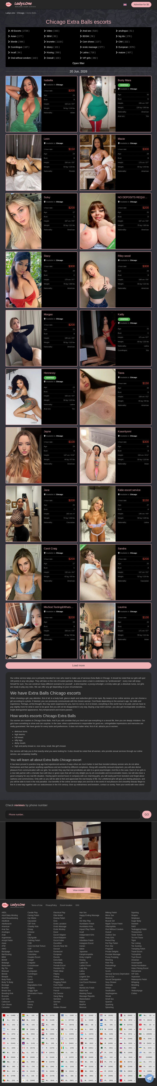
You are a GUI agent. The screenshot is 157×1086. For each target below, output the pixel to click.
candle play (33, 912)
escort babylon (60, 938)
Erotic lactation (60, 924)
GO (147, 814)
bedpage (5, 963)
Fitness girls (59, 979)
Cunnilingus (32, 974)
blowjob (5, 977)
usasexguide (136, 963)
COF (30, 949)
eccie (30, 1007)
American (6, 926)
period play (110, 940)
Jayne (47, 431)
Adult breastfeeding (10, 918)
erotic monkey (59, 929)
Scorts (108, 971)
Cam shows (7, 1004)
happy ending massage (89, 915)
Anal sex (5, 929)
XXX (77, 905)
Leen (47, 138)
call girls (5, 999)
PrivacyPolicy (51, 905)
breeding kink (7, 993)
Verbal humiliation (138, 965)
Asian (4, 943)
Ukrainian (135, 960)
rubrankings (110, 965)
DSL (29, 999)
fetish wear (59, 971)
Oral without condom (114, 929)
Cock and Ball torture (37, 946)
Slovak (108, 996)
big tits (5, 968)
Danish (30, 982)
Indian (82, 938)
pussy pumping (111, 957)
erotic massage (60, 926)
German (57, 1002)
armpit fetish (7, 940)
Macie (121, 138)
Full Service (58, 993)
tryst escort (136, 957)
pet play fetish (111, 943)
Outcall (108, 932)
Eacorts (31, 1002)
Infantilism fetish (86, 940)
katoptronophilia (86, 954)
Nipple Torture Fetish (114, 924)
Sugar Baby (136, 921)
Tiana (121, 372)
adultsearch (6, 924)
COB (30, 943)
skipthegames (111, 993)
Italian (82, 949)
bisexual (5, 971)
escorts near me (60, 946)
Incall (82, 932)
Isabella (48, 80)
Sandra (122, 548)
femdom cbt (59, 968)
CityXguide (32, 938)
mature (82, 1002)
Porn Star (109, 946)
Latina (82, 971)
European (58, 954)
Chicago (21, 13)
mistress (108, 918)
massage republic (87, 996)
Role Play (109, 963)
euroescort (58, 952)
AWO (4, 949)
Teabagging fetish (139, 929)
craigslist (31, 963)
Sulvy (47, 197)
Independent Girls (87, 935)
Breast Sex (6, 991)
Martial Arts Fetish (87, 988)
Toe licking (136, 943)
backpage (6, 952)
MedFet (83, 1004)
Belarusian (6, 965)
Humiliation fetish (87, 924)
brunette (5, 996)
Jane (46, 490)
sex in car (109, 977)
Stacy (47, 255)
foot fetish (58, 985)
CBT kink (31, 924)
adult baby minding (10, 915)
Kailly (121, 314)
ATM (3, 946)
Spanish (108, 1002)
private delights (111, 952)
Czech (30, 979)
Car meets (32, 918)
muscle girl (110, 921)
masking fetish (86, 993)
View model (78, 890)
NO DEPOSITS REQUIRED (133, 197)
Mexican (83, 1007)
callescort (6, 1002)
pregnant (109, 949)
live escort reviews (88, 982)
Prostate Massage (113, 954)
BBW (4, 957)
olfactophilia (110, 926)
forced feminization (62, 988)
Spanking (109, 1004)
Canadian (6, 1007)
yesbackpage (137, 991)
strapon (134, 915)
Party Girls (109, 938)
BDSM (4, 960)
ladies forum (85, 965)
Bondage (5, 985)
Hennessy (49, 372)
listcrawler (84, 979)
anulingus (6, 932)
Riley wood (124, 255)
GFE (55, 1004)
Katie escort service (129, 490)
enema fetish (59, 918)
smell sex (109, 999)
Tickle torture (136, 935)
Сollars (134, 993)
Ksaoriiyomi (124, 431)
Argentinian (6, 938)
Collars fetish (33, 952)
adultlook (5, 921)
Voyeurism (135, 977)
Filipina (56, 974)
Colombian (32, 954)
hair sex (83, 912)
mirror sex (109, 915)
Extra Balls (58, 960)
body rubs (6, 979)
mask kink (84, 991)
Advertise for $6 (141, 4)
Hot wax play (85, 921)
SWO (133, 926)
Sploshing (109, 1007)
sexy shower (110, 982)
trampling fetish (138, 949)
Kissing (83, 960)
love (82, 985)
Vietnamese (136, 971)
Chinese (31, 932)
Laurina (122, 607)
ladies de (84, 963)
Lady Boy (83, 968)
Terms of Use (37, 905)
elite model (58, 915)
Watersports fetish (139, 979)
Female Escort (60, 965)
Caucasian (32, 921)
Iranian (82, 946)
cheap (30, 929)
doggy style (33, 991)
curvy (30, 977)
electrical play (59, 912)
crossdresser (33, 965)
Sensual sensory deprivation (117, 974)
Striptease (135, 918)
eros (55, 921)
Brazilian (5, 988)
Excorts (57, 957)
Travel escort (136, 952)
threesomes (136, 932)
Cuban (30, 968)
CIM (29, 935)
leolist (82, 974)
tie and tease (137, 938)
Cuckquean (32, 971)
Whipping (135, 982)
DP (29, 996)
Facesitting (58, 963)
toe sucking (136, 946)
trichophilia (136, 954)
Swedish (134, 924)
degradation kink (35, 985)
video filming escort (139, 968)
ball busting (6, 954)
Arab (4, 935)
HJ (81, 918)
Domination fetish (35, 993)
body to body (7, 982)
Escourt (57, 949)
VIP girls (135, 974)
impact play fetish (87, 929)
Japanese (84, 952)
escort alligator (60, 935)
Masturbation (85, 999)
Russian (108, 968)
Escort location (66, 905)
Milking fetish (111, 912)
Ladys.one (10, 13)
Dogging (31, 988)
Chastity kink (33, 926)
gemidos (57, 999)
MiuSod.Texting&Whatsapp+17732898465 (59, 607)
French (56, 991)
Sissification (110, 991)
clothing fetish (34, 940)
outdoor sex (110, 935)
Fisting (56, 977)
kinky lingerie (85, 957)
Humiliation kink (86, 926)
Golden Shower (60, 1007)
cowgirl (31, 960)
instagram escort (87, 943)
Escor (56, 932)
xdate (133, 988)
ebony (30, 1004)
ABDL (4, 912)
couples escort (34, 957)
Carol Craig (50, 548)
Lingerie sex (85, 977)
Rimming (109, 960)
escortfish (58, 943)
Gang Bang (58, 996)
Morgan (48, 314)
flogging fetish (60, 982)
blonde (4, 974)
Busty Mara (124, 80)
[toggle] (149, 1078)
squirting (135, 912)
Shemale (109, 985)
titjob (133, 940)
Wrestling (135, 985)
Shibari (108, 988)
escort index (59, 940)
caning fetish (33, 915)
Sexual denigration (113, 979)
